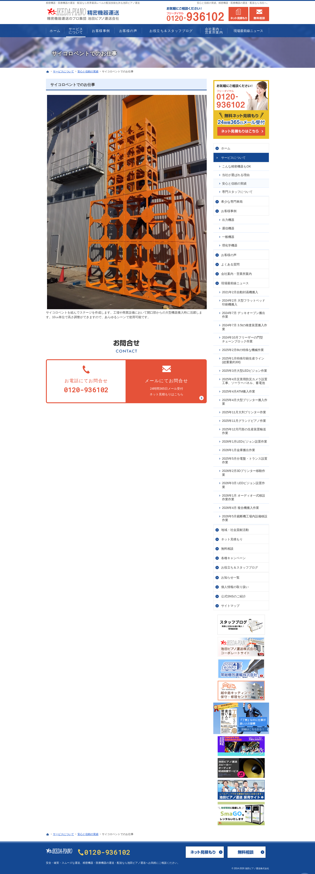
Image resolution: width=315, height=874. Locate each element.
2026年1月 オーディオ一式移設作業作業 (243, 496)
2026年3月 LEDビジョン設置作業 (243, 484)
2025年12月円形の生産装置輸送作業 (244, 430)
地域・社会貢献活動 (235, 528)
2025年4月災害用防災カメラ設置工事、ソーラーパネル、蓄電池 (244, 380)
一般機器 (228, 235)
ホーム (225, 147)
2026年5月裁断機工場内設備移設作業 (244, 517)
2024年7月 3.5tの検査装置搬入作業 (244, 326)
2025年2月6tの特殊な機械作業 (243, 348)
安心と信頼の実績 (234, 182)
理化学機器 (229, 244)
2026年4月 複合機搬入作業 (240, 506)
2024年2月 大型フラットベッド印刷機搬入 (243, 301)
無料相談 (227, 547)
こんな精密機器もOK (236, 165)
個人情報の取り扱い (235, 585)
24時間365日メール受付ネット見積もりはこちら (167, 380)
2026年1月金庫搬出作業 (238, 448)
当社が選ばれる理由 (236, 173)
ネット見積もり (232, 538)
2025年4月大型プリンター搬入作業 (244, 400)
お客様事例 (228, 209)
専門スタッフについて (237, 190)
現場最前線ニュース (235, 282)
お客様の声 (228, 254)
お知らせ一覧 (230, 576)
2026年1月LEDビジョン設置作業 (244, 440)
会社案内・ (236, 272)
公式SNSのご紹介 (233, 595)
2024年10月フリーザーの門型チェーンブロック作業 (242, 338)
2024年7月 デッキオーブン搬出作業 (243, 313)
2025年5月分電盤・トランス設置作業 (244, 459)
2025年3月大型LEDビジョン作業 (244, 369)
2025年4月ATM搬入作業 (238, 390)
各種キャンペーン (233, 556)
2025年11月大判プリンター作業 (244, 411)
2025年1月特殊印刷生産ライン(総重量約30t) (243, 359)
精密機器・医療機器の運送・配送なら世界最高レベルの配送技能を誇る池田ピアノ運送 (93, 3)
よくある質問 (230, 263)
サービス (233, 156)
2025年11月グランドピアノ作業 (244, 419)
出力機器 (228, 218)
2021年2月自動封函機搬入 (240, 291)
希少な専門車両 (232, 200)
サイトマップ (230, 604)
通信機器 (228, 227)
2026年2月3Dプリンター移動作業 (243, 471)
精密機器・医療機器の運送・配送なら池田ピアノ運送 (114, 862)
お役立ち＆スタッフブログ (239, 566)
